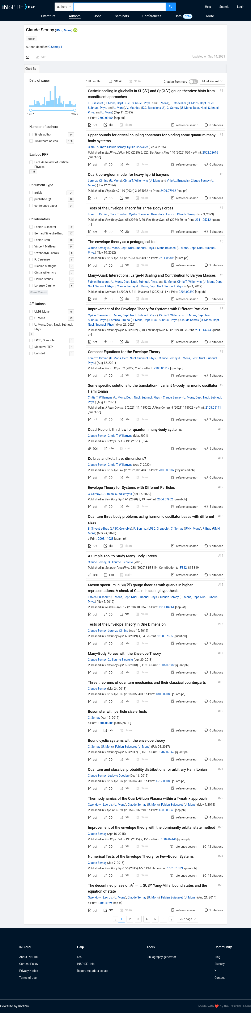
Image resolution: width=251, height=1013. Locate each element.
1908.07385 (165, 636)
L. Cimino (107, 494)
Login (240, 6)
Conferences (151, 16)
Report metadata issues (92, 970)
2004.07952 (165, 499)
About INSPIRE (29, 957)
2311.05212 (203, 219)
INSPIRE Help (85, 964)
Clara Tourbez (97, 147)
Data (178, 16)
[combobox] (119, 7)
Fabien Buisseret (99, 281)
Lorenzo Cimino (98, 180)
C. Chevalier (178, 103)
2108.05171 (213, 407)
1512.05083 (163, 781)
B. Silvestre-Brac (98, 528)
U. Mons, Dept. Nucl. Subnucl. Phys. (128, 103)
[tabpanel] (125, 498)
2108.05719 (162, 368)
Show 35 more (38, 292)
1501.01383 (175, 868)
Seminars (122, 16)
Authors (75, 16)
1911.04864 (167, 607)
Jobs (97, 16)
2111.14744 (203, 330)
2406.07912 (168, 190)
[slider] (30, 110)
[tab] (38, 68)
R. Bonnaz (140, 528)
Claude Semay (116, 147)
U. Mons (162, 103)
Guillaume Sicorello (120, 562)
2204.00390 (187, 291)
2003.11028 (106, 538)
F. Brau (207, 528)
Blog (217, 957)
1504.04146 (169, 839)
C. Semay (173, 107)
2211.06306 (166, 258)
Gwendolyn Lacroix (163, 214)
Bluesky (219, 964)
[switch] (193, 81)
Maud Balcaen (166, 248)
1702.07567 (167, 752)
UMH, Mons (63, 30)
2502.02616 (210, 152)
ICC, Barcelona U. (153, 107)
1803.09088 (163, 694)
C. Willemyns (123, 494)
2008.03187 (166, 470)
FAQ (79, 957)
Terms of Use (28, 977)
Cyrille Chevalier (137, 147)
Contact (219, 977)
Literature (48, 16)
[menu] (214, 6)
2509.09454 (106, 118)
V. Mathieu (133, 107)
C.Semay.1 (55, 47)
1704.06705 (106, 723)
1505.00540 (166, 810)
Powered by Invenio (14, 1006)
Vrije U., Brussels (178, 180)
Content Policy (28, 964)
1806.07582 (167, 665)
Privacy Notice (28, 970)
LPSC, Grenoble (121, 528)
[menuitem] (208, 6)
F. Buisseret (95, 103)
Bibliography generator (161, 957)
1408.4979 (105, 903)
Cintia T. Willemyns (135, 180)
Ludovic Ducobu (118, 775)
